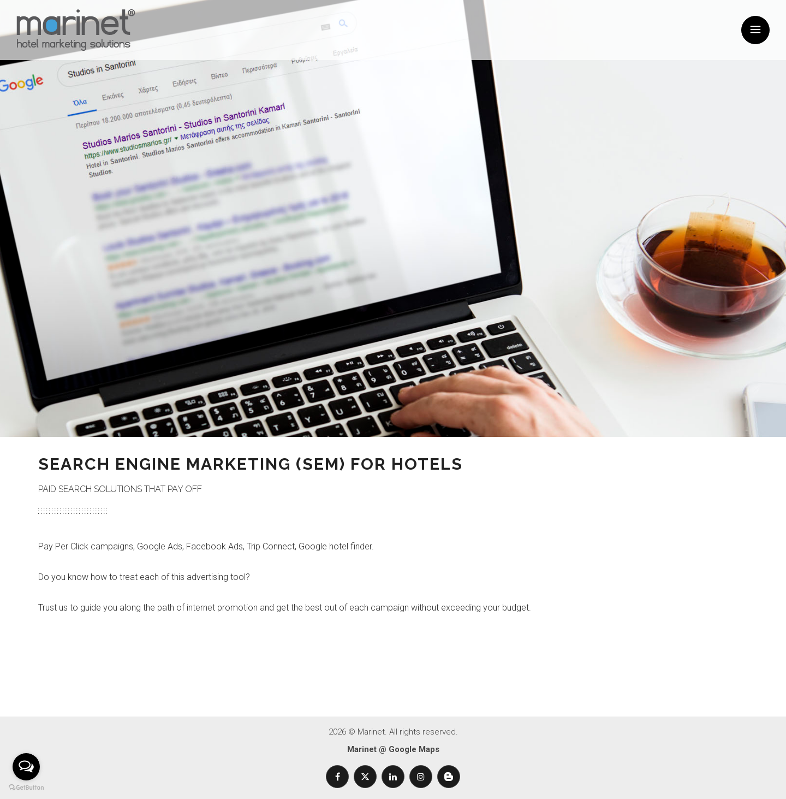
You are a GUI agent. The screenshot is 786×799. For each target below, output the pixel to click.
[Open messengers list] (26, 766)
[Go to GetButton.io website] (26, 787)
